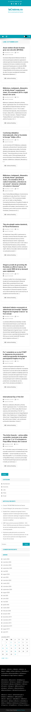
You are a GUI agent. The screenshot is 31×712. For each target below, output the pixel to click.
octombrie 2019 (7, 623)
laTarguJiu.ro (5, 705)
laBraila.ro (11, 701)
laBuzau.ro (12, 684)
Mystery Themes (21, 710)
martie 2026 (6, 559)
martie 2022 (6, 583)
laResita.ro (17, 701)
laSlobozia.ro (16, 703)
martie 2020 (6, 607)
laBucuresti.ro (12, 680)
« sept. (3, 658)
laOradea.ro (4, 688)
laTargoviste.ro (23, 703)
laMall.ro (8, 671)
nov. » (6, 658)
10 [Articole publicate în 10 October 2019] (15, 645)
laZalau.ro (26, 705)
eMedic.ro (3, 669)
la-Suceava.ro (5, 673)
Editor (17, 52)
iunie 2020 (5, 598)
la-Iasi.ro (10, 694)
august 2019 (6, 629)
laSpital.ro (15, 669)
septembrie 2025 (7, 568)
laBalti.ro (21, 675)
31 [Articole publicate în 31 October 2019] (15, 654)
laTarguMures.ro (13, 705)
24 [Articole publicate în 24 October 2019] (15, 651)
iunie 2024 (5, 577)
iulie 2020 (5, 595)
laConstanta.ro (5, 682)
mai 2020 (5, 601)
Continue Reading (10, 78)
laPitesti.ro (11, 688)
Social (4, 496)
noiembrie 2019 (7, 620)
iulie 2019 (5, 632)
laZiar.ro (13, 671)
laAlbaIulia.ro (10, 696)
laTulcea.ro (21, 705)
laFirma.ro (18, 671)
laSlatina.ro (9, 703)
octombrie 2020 (7, 586)
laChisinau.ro (23, 673)
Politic (4, 493)
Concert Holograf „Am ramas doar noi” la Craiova (15, 508)
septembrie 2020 (7, 589)
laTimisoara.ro (5, 684)
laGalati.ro (19, 682)
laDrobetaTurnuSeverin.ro (19, 690)
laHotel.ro (21, 669)
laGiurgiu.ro (11, 686)
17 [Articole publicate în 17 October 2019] (15, 648)
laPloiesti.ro (26, 682)
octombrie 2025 (7, 565)
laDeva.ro (24, 684)
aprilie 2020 (6, 604)
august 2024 (6, 574)
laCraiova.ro (15, 9)
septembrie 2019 (7, 626)
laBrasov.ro (4, 694)
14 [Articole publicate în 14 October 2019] (2, 648)
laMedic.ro (10, 669)
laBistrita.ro (24, 698)
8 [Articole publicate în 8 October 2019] (6, 645)
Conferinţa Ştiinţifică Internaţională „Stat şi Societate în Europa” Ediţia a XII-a (15, 135)
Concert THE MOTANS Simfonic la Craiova (14, 505)
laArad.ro (3, 698)
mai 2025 (5, 571)
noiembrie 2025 (7, 562)
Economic (5, 487)
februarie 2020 (7, 610)
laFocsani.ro (4, 686)
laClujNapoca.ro (21, 680)
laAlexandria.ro (19, 696)
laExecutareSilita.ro (14, 673)
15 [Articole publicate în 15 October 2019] (6, 648)
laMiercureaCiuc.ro (20, 686)
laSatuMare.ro (24, 701)
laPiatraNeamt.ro (5, 675)
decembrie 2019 (7, 617)
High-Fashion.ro (14, 675)
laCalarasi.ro (18, 684)
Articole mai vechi (6, 474)
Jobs (4, 490)
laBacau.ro (9, 698)
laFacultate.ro (25, 671)
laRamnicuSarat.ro (19, 688)
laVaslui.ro (4, 696)
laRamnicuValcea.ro (6, 690)
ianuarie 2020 (6, 613)
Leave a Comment (8, 54)
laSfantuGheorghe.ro (18, 694)
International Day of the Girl (13, 397)
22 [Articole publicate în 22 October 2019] (6, 651)
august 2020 (6, 592)
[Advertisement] (15, 26)
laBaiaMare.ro (16, 698)
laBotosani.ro (4, 701)
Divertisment (6, 483)
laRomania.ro (4, 680)
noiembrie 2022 (7, 580)
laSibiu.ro (3, 703)
